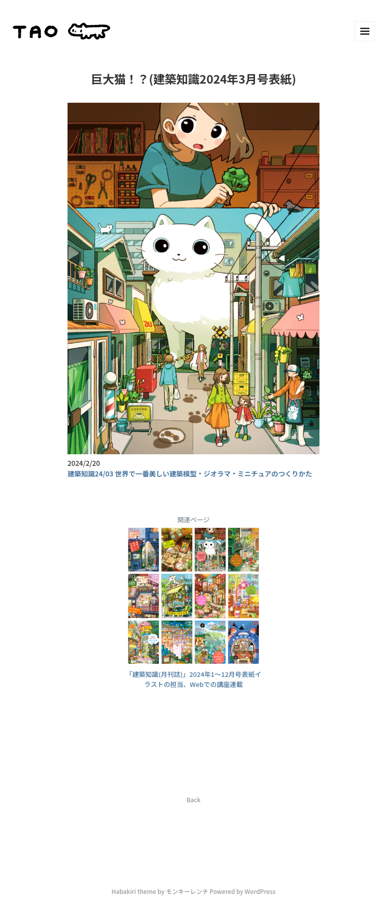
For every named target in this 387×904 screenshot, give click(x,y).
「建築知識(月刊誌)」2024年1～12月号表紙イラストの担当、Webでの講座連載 (193, 679)
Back (193, 799)
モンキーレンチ (187, 891)
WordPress (260, 891)
